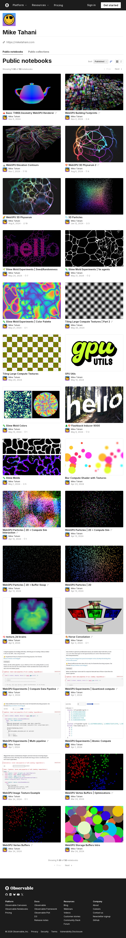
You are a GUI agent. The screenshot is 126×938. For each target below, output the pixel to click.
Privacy (34, 931)
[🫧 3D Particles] (94, 196)
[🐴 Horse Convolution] (94, 615)
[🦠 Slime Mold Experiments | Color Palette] (32, 300)
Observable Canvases (16, 905)
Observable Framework (45, 909)
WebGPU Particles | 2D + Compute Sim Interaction (25, 531)
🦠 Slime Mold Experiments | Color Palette (27, 321)
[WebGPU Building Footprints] (94, 92)
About (96, 905)
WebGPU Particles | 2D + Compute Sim (87, 530)
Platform (20, 5)
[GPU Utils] (94, 352)
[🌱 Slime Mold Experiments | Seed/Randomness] (32, 248)
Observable (40, 905)
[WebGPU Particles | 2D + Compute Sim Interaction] (32, 509)
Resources (40, 5)
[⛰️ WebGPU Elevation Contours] (32, 144)
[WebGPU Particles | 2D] (94, 564)
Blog (66, 905)
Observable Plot (42, 912)
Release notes (41, 920)
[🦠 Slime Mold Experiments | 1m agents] (94, 248)
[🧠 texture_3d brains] (32, 615)
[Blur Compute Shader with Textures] (94, 457)
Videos (67, 912)
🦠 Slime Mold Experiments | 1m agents (87, 269)
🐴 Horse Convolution (77, 636)
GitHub (96, 920)
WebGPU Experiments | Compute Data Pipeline (29, 688)
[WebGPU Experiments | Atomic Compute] (94, 720)
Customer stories (72, 916)
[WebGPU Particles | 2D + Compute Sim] (94, 509)
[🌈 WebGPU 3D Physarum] (32, 196)
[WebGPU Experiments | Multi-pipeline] (32, 720)
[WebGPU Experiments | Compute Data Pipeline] (32, 668)
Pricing (58, 5)
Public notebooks (13, 51)
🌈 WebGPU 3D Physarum (17, 217)
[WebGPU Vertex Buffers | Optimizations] (94, 772)
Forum (67, 924)
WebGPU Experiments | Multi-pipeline (24, 741)
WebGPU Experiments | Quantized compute (90, 688)
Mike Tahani (14, 116)
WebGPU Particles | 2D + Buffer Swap (24, 584)
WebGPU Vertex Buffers (16, 845)
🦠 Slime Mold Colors (15, 425)
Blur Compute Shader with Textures (85, 477)
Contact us (98, 913)
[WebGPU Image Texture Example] (32, 772)
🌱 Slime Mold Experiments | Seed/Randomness (30, 269)
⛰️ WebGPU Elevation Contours (21, 165)
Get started (111, 5)
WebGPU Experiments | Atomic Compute (88, 741)
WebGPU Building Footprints (81, 113)
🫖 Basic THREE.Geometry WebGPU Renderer (28, 113)
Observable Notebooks (16, 909)
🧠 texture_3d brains (14, 636)
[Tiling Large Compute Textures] (32, 352)
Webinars (68, 909)
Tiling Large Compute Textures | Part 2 (87, 321)
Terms (54, 931)
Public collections (38, 51)
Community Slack (72, 920)
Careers (97, 909)
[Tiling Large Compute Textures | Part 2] (94, 300)
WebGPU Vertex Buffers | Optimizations (87, 792)
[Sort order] (111, 61)
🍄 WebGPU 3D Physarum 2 (80, 165)
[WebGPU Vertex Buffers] (32, 824)
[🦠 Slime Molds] (32, 457)
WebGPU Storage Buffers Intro (82, 845)
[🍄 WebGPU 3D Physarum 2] (94, 144)
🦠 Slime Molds (11, 477)
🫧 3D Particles (73, 217)
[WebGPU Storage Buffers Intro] (94, 824)
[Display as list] (121, 61)
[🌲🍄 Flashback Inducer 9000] (94, 404)
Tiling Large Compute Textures (20, 373)
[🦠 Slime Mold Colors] (32, 404)
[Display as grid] (117, 61)
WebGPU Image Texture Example (21, 792)
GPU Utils (70, 373)
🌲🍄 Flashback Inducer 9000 (82, 425)
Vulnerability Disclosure (71, 931)
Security (45, 931)
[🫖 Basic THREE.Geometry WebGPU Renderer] (32, 92)
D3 (35, 916)
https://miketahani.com (20, 42)
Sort (90, 61)
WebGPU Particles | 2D (78, 584)
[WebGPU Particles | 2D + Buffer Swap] (32, 564)
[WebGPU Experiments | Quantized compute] (94, 668)
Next (119, 69)
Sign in (91, 5)
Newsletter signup (102, 916)
